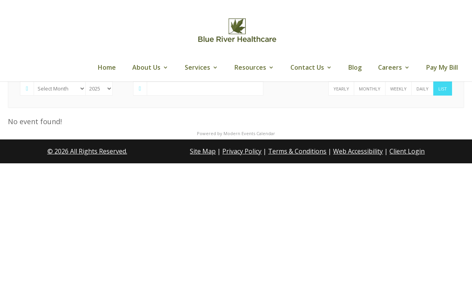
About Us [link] (146, 68)
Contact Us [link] (307, 68)
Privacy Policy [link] (241, 151)
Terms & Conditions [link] (297, 151)
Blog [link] (355, 68)
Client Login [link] (407, 151)
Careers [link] (390, 68)
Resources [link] (250, 68)
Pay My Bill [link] (442, 68)
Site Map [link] (203, 151)
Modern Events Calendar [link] (249, 133)
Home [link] (107, 68)
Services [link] (197, 68)
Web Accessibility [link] (358, 151)
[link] (236, 30)
